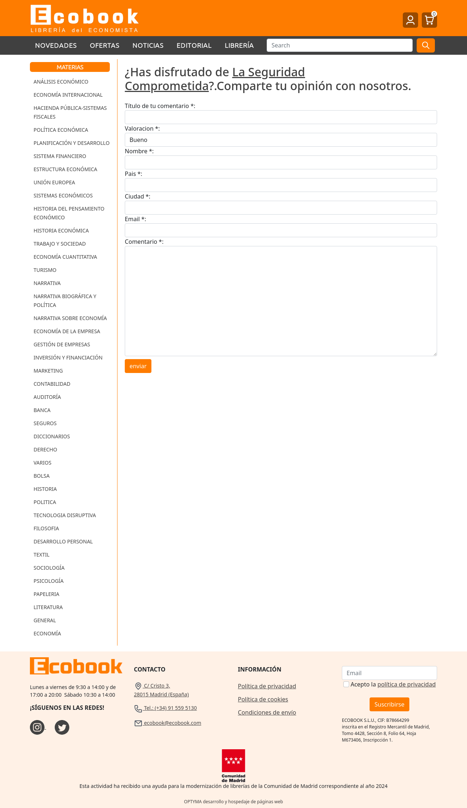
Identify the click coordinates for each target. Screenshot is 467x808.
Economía (47, 633)
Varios (42, 462)
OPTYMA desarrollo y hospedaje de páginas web (233, 802)
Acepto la (393, 684)
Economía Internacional (68, 94)
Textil (42, 554)
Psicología (48, 580)
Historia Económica (61, 230)
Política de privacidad (267, 686)
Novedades (56, 45)
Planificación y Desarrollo (71, 142)
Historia (45, 488)
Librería (239, 45)
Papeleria (46, 593)
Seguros (45, 423)
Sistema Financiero (60, 156)
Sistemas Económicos (63, 195)
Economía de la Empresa (67, 331)
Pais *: (133, 174)
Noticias (147, 45)
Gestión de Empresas (62, 344)
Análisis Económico (61, 81)
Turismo (45, 269)
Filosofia (46, 528)
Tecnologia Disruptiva (65, 515)
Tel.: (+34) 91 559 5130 (165, 707)
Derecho (45, 449)
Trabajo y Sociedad (60, 243)
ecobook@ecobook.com (167, 722)
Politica (45, 502)
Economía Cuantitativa (65, 256)
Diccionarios (52, 436)
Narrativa (47, 283)
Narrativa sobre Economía (70, 318)
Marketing (48, 370)
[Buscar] (340, 45)
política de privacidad (407, 684)
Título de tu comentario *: (160, 106)
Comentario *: (144, 242)
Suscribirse (389, 704)
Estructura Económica (65, 169)
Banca (42, 410)
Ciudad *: (137, 196)
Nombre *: (139, 151)
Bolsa (42, 475)
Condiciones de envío (267, 712)
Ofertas (104, 45)
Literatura (48, 607)
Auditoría (47, 396)
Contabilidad (52, 383)
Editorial (194, 45)
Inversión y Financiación (68, 357)
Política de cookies (263, 699)
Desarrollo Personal (63, 541)
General (45, 620)
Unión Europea (54, 182)
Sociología (49, 567)
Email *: (135, 219)
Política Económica (61, 129)
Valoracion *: (142, 128)
